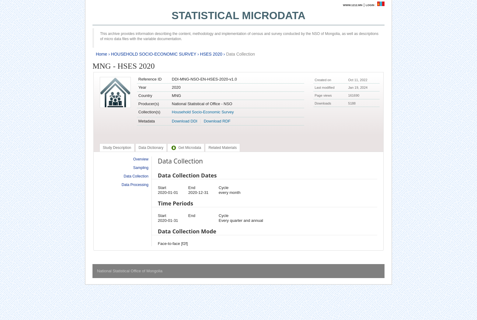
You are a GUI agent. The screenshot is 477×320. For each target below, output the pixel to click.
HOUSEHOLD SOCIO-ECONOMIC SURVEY (153, 54)
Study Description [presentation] (117, 148)
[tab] (116, 147)
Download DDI (184, 121)
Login (370, 5)
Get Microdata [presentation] (186, 147)
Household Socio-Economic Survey (203, 112)
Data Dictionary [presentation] (151, 148)
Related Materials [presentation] (222, 148)
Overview (140, 159)
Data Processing (135, 185)
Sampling (140, 168)
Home (101, 54)
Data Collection (240, 54)
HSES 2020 (211, 54)
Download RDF (217, 121)
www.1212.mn (352, 5)
